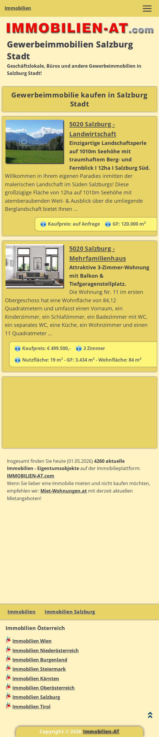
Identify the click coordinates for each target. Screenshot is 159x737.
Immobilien (18, 8)
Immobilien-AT (101, 731)
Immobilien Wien (32, 641)
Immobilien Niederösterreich (45, 650)
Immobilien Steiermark (39, 669)
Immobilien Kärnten (35, 678)
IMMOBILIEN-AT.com (30, 476)
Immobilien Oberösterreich (43, 688)
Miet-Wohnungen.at (63, 491)
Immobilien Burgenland (39, 660)
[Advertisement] (79, 412)
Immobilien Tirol (31, 706)
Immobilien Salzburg (70, 612)
